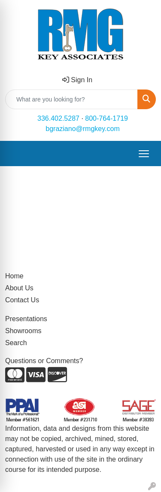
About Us (19, 288)
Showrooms (23, 330)
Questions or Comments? (44, 360)
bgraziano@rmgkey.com (82, 128)
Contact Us (22, 300)
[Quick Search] (71, 99)
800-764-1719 (106, 118)
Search (16, 342)
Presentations (26, 318)
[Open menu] (143, 153)
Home (14, 276)
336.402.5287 (58, 118)
